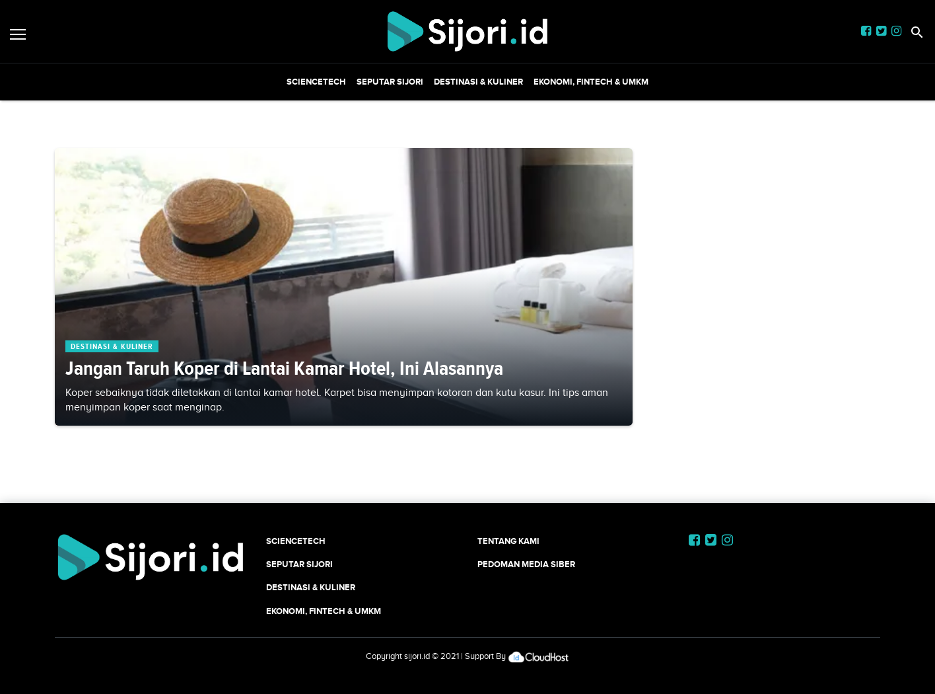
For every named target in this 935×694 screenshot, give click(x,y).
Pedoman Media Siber (526, 564)
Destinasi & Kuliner (478, 82)
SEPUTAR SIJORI (390, 82)
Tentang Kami (508, 541)
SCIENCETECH (316, 82)
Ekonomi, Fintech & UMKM (591, 82)
